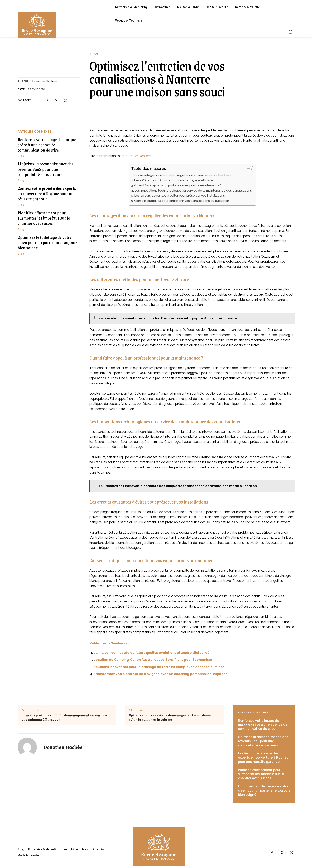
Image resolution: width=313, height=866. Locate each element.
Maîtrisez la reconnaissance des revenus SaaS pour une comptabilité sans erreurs (45, 169)
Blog (94, 54)
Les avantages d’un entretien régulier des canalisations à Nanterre (182, 175)
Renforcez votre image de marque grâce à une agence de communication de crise (47, 144)
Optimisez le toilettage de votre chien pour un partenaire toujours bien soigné (48, 242)
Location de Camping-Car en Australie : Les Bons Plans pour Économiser (153, 660)
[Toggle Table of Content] (247, 169)
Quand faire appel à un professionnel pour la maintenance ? (178, 185)
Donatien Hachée (44, 81)
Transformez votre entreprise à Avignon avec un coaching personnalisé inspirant (160, 674)
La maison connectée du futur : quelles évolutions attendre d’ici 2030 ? (152, 653)
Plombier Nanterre (138, 156)
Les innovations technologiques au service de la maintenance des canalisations (193, 190)
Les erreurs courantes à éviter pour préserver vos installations (179, 195)
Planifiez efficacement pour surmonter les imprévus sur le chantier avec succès (44, 218)
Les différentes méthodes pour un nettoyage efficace (173, 180)
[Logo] (37, 24)
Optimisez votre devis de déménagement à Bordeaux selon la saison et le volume (170, 717)
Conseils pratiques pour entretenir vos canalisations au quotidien (181, 201)
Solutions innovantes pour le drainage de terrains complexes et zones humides (159, 667)
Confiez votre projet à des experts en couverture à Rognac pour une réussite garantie (47, 193)
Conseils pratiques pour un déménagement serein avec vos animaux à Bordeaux (65, 717)
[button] (290, 32)
